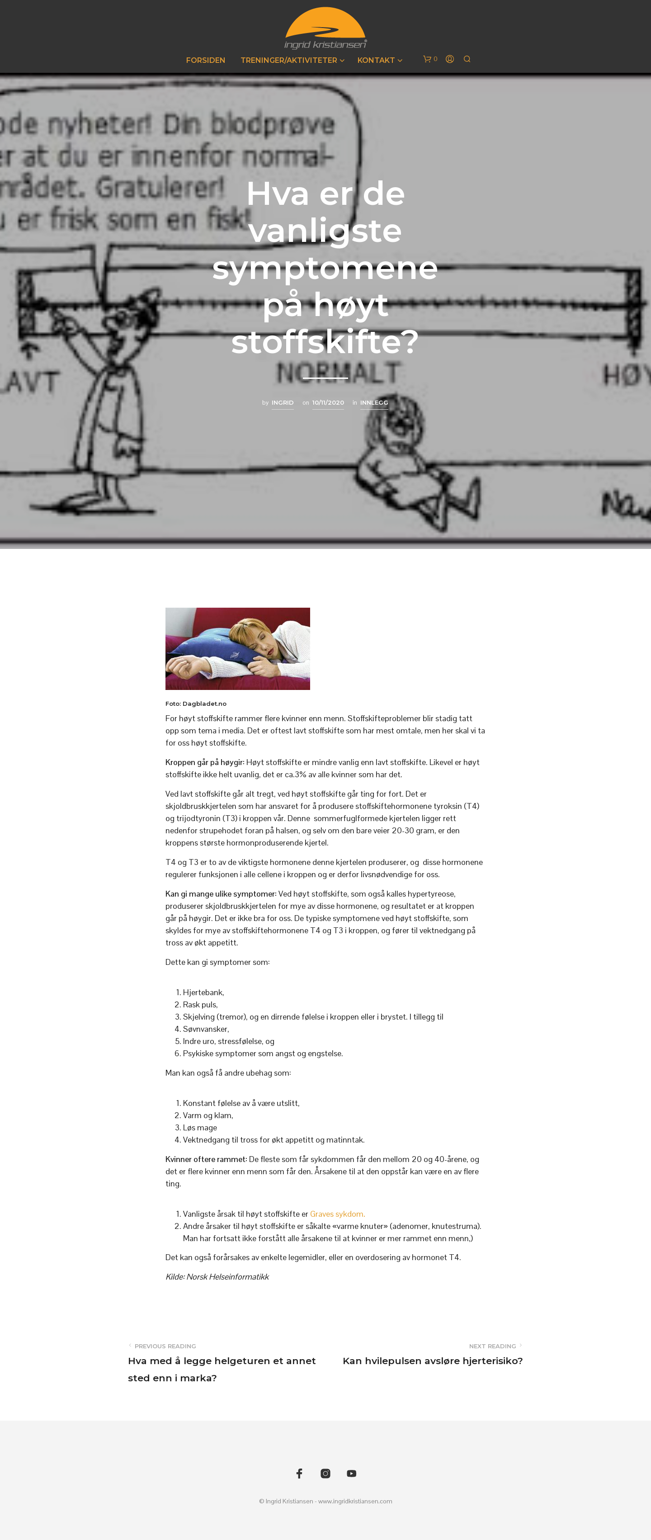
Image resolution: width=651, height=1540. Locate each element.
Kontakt (376, 60)
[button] (430, 59)
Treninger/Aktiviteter (289, 60)
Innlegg (374, 402)
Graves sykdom (337, 1214)
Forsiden (206, 60)
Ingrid (283, 402)
